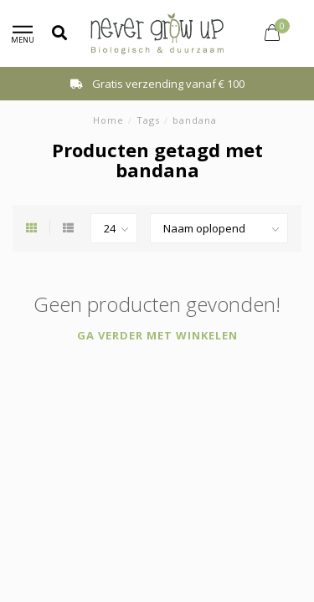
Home (108, 120)
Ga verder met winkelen (157, 335)
